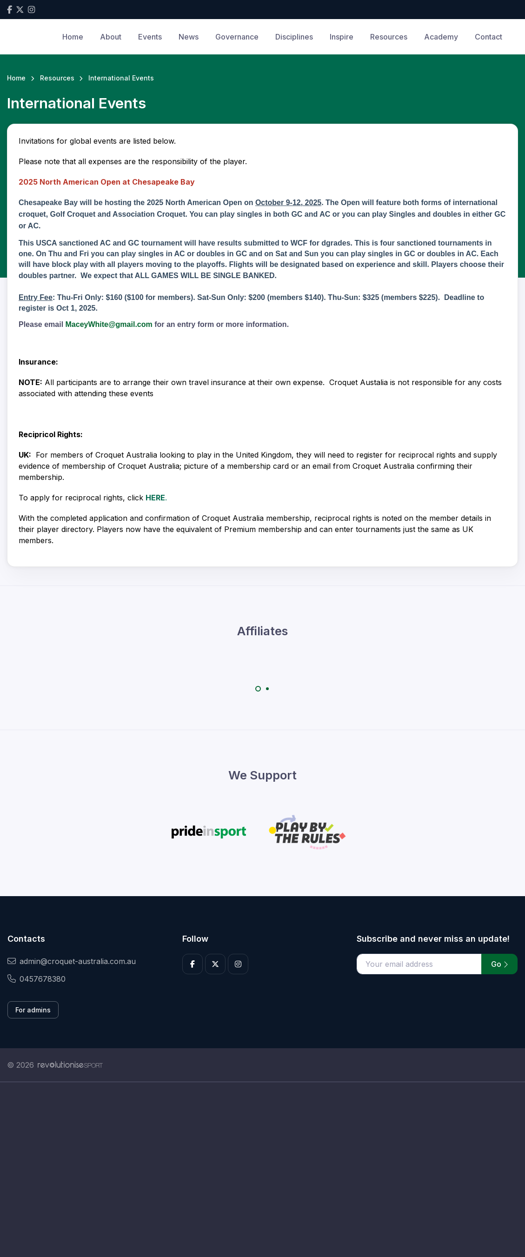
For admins (33, 1010)
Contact (488, 36)
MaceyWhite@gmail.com (109, 324)
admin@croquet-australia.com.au (71, 961)
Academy (441, 36)
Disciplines (294, 36)
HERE (155, 497)
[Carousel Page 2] (267, 689)
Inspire (341, 36)
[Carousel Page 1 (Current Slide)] (258, 689)
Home (72, 36)
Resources (388, 36)
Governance (237, 36)
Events (150, 36)
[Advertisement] (262, 1169)
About (110, 36)
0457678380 (36, 979)
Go (499, 964)
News (189, 36)
